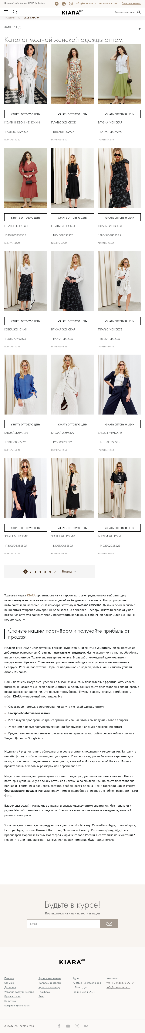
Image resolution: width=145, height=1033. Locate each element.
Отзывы (9, 983)
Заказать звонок (131, 3)
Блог (41, 996)
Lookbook (44, 992)
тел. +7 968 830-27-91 (120, 983)
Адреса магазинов (50, 978)
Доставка (10, 987)
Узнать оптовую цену (25, 114)
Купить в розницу (49, 987)
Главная (9, 978)
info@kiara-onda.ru (86, 3)
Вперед (67, 571)
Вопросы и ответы (50, 983)
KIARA (31, 595)
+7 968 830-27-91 (108, 3)
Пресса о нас (12, 996)
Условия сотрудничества (19, 992)
